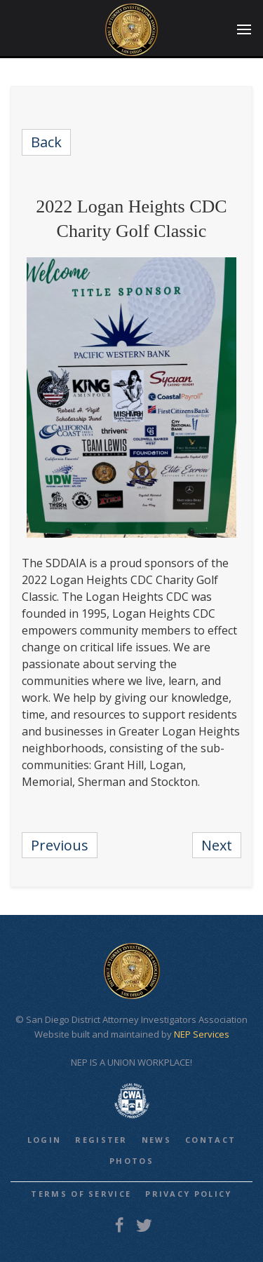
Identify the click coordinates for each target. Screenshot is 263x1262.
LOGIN (44, 1139)
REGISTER (101, 1139)
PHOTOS (131, 1160)
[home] (131, 30)
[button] (244, 30)
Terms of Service (81, 1193)
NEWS (156, 1139)
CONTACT (210, 1139)
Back (46, 142)
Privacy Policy (188, 1193)
